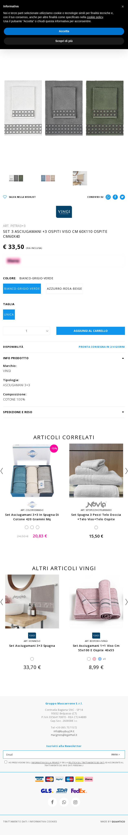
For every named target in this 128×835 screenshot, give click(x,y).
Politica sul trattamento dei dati (86, 762)
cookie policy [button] (95, 17)
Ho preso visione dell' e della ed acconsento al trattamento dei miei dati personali (64, 764)
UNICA (9, 314)
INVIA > (115, 754)
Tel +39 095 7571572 (64, 727)
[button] (122, 6)
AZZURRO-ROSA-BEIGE (64, 288)
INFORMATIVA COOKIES (43, 821)
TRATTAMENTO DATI (15, 821)
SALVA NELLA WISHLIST (19, 197)
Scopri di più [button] (64, 41)
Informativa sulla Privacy (45, 762)
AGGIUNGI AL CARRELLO (91, 331)
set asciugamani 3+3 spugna (32, 646)
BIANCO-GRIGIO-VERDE (22, 288)
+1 (104, 658)
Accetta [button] (64, 31)
